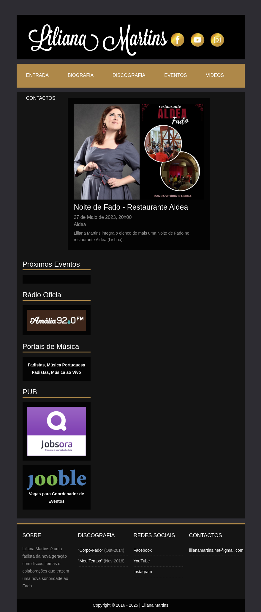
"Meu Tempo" (90, 561)
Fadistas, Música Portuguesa (56, 365)
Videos (215, 75)
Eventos (175, 75)
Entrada (37, 75)
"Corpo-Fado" (90, 550)
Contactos (41, 98)
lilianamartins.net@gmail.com (216, 550)
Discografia (129, 75)
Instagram (143, 571)
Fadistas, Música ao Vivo (56, 372)
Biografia (81, 75)
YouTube (142, 561)
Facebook (143, 550)
